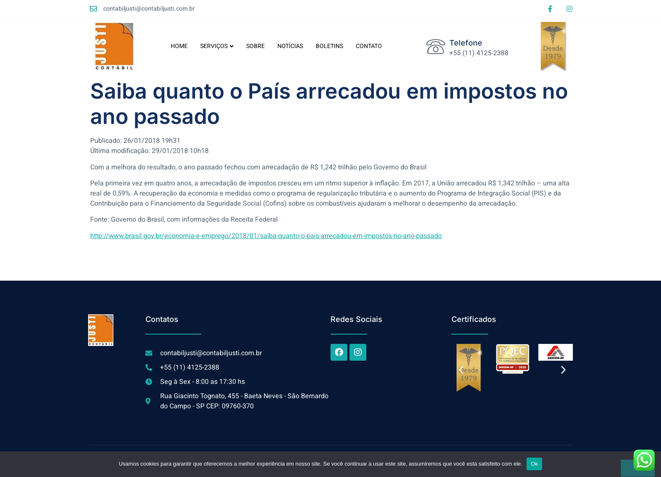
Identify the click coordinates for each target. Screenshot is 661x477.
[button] (461, 369)
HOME (179, 46)
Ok (534, 464)
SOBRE (255, 46)
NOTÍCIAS (290, 46)
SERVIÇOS (217, 46)
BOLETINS (329, 46)
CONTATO (369, 46)
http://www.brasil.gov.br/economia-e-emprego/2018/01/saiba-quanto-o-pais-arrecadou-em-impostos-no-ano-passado (266, 236)
